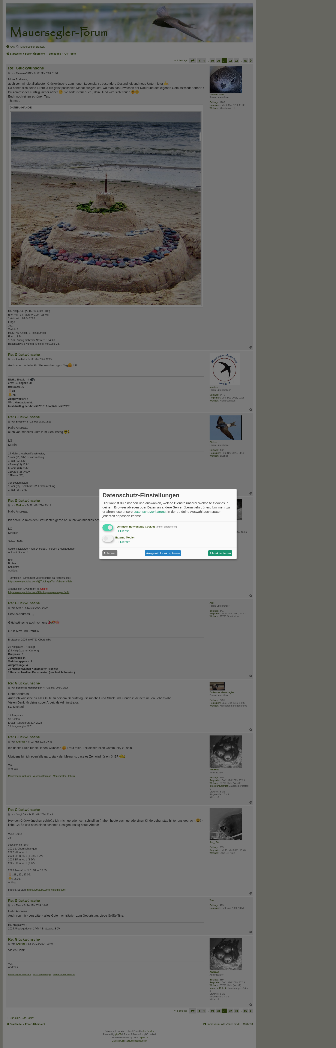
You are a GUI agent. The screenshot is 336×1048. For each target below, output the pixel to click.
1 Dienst (122, 531)
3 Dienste (122, 542)
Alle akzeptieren (220, 553)
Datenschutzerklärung (150, 511)
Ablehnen (110, 553)
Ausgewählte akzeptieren (163, 553)
